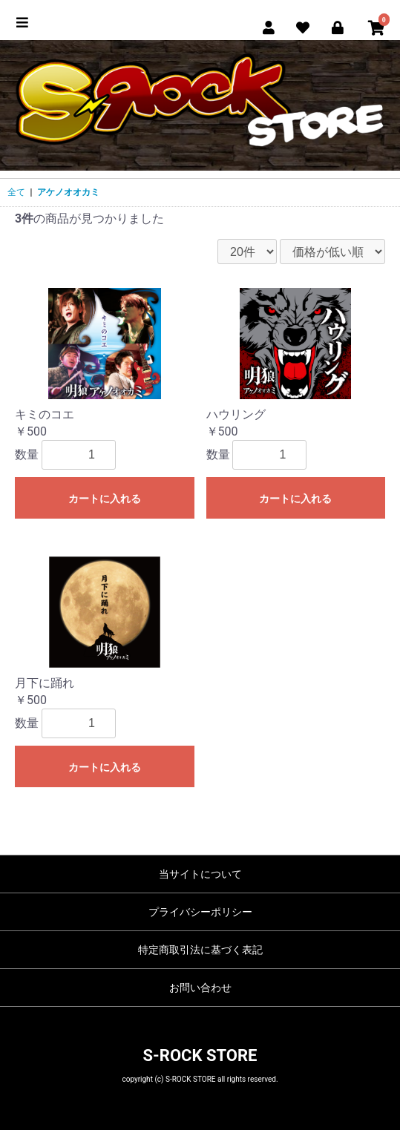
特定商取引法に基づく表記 (200, 950)
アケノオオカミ (68, 192)
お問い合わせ (200, 987)
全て (16, 192)
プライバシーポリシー (200, 912)
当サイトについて (200, 874)
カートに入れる (104, 499)
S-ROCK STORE (200, 1055)
